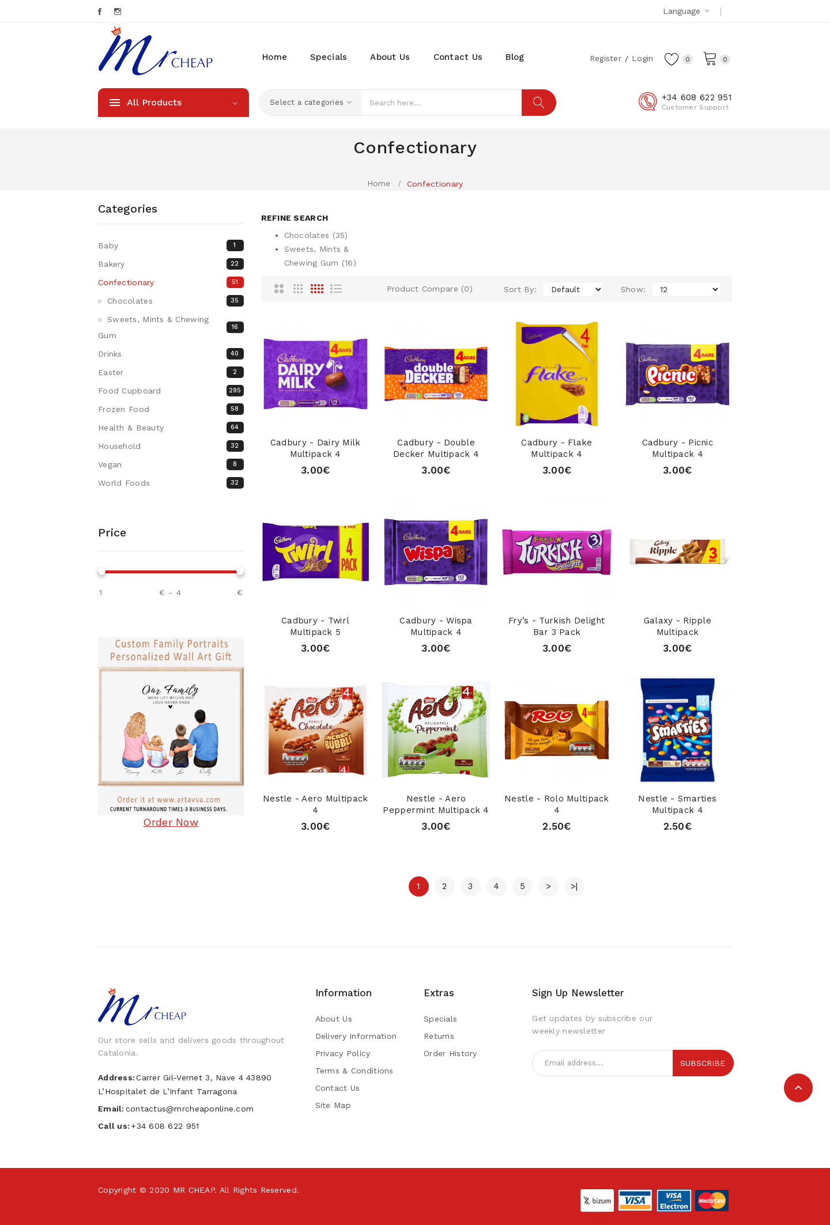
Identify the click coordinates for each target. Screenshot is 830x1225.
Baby (171, 245)
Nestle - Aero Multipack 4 (315, 804)
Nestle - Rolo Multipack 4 (556, 804)
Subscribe (702, 1063)
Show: (633, 289)
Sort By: (520, 289)
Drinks (171, 354)
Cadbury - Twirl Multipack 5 (315, 626)
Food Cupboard (171, 390)
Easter (171, 372)
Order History (450, 1053)
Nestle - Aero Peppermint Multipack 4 (436, 804)
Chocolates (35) (316, 235)
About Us (333, 1018)
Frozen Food (171, 409)
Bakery (171, 264)
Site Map (333, 1105)
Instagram (118, 11)
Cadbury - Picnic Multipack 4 (677, 448)
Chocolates (175, 301)
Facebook (100, 11)
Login (641, 58)
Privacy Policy (343, 1053)
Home (379, 183)
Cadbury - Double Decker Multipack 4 (436, 448)
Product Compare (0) (430, 288)
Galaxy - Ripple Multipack (677, 626)
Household (171, 446)
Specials (440, 1018)
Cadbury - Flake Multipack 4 (556, 448)
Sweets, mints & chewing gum (171, 327)
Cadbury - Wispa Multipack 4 (435, 626)
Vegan (171, 464)
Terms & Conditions (354, 1070)
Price (112, 532)
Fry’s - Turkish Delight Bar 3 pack (556, 626)
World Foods (171, 483)
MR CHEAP (193, 1189)
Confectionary (435, 183)
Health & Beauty (171, 427)
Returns (439, 1036)
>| (574, 886)
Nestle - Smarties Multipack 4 (677, 804)
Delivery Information (356, 1036)
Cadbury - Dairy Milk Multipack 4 (315, 448)
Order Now (170, 822)
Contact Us (337, 1087)
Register (604, 58)
